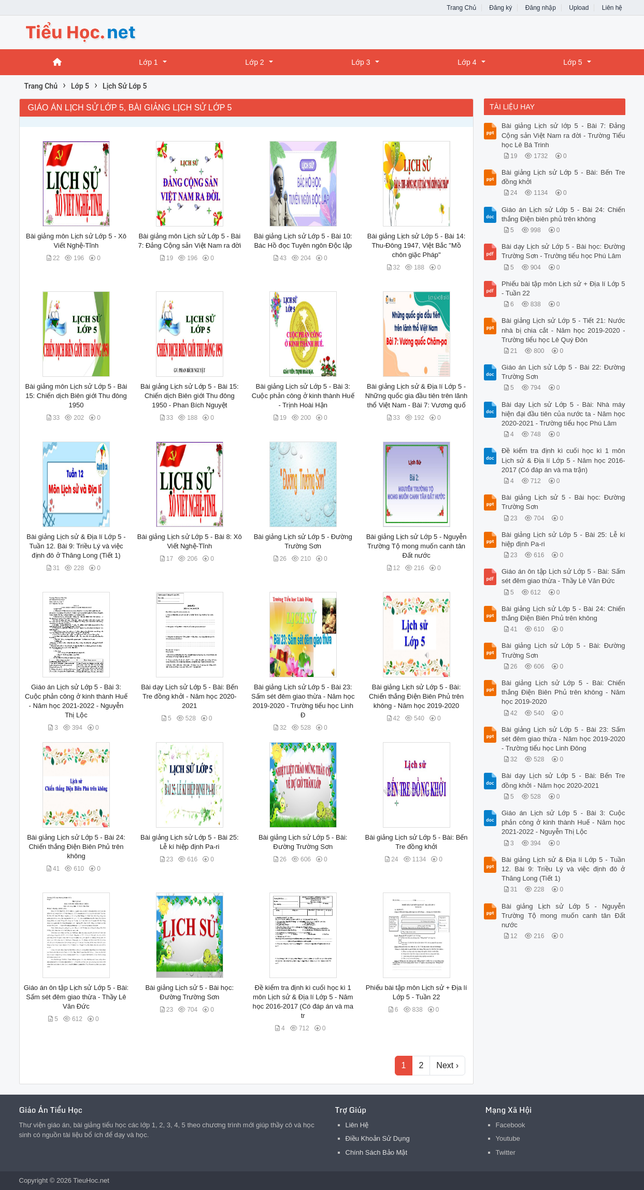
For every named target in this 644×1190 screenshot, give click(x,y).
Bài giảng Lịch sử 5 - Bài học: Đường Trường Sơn (563, 502)
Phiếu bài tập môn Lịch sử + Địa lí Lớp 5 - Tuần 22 (563, 288)
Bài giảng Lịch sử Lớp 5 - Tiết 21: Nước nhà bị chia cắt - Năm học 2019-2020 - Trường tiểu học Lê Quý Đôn (563, 330)
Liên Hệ (357, 1125)
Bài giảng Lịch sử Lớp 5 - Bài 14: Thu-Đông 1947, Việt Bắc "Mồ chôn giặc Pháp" (416, 245)
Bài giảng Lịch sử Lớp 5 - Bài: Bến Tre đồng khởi (563, 177)
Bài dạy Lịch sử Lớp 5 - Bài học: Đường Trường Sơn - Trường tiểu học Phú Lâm (563, 251)
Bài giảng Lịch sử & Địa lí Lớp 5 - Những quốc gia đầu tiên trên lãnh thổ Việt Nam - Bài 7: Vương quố (416, 395)
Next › (447, 1065)
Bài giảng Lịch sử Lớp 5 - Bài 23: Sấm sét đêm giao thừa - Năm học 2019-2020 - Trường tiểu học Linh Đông (563, 739)
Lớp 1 (148, 62)
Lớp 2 (254, 62)
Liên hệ (612, 7)
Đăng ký (500, 7)
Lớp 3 (360, 62)
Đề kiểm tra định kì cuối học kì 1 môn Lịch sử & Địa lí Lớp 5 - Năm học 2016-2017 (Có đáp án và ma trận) (563, 460)
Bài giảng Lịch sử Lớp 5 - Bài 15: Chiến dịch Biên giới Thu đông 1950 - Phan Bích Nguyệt (189, 395)
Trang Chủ (461, 7)
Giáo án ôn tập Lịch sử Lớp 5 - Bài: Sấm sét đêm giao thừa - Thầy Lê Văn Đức (76, 997)
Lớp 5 (572, 62)
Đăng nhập (540, 7)
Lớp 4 (466, 62)
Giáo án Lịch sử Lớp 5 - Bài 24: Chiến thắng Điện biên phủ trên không (563, 214)
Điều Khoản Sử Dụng (378, 1138)
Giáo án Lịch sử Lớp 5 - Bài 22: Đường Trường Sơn (563, 371)
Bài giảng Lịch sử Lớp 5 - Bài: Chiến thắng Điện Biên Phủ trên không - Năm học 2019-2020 (416, 696)
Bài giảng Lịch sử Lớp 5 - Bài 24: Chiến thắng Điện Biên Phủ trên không (76, 846)
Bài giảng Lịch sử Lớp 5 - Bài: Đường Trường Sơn (563, 650)
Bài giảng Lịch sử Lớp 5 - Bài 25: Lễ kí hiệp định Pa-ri (563, 539)
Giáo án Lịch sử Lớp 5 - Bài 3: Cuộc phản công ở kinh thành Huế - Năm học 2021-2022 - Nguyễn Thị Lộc (563, 822)
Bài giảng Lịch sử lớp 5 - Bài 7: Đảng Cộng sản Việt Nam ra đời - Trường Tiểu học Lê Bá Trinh (563, 135)
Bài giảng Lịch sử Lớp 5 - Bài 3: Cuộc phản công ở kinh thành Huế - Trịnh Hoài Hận (303, 395)
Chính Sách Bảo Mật (377, 1152)
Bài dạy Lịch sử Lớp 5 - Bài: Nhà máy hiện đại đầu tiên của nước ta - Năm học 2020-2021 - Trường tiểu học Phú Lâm (563, 414)
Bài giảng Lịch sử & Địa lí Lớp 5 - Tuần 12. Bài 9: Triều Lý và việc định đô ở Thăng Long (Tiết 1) (75, 546)
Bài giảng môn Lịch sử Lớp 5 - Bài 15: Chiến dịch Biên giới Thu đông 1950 (76, 395)
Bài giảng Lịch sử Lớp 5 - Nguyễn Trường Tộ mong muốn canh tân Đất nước (416, 546)
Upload (579, 7)
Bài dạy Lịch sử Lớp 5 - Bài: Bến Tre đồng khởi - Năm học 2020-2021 (189, 696)
